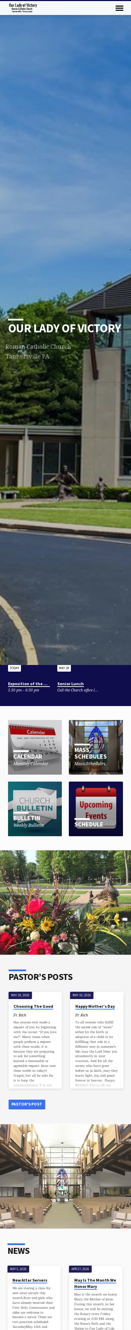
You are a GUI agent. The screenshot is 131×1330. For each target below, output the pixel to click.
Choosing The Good (35, 1006)
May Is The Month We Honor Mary (93, 1283)
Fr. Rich (21, 1015)
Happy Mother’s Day (96, 1006)
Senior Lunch (70, 683)
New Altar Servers (27, 1280)
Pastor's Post (28, 1104)
